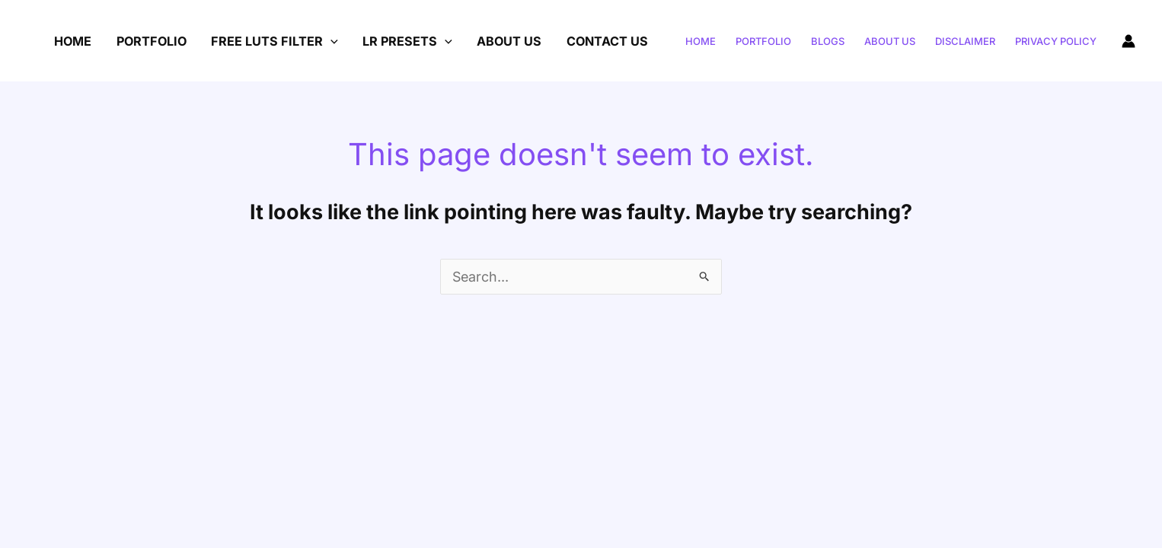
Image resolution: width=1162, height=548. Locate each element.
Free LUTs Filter (274, 41)
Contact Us (607, 41)
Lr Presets (407, 41)
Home (72, 41)
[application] (330, 41)
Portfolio (152, 41)
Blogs (827, 41)
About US (509, 41)
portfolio (763, 41)
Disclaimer (965, 41)
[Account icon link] (1128, 41)
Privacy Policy (1056, 41)
